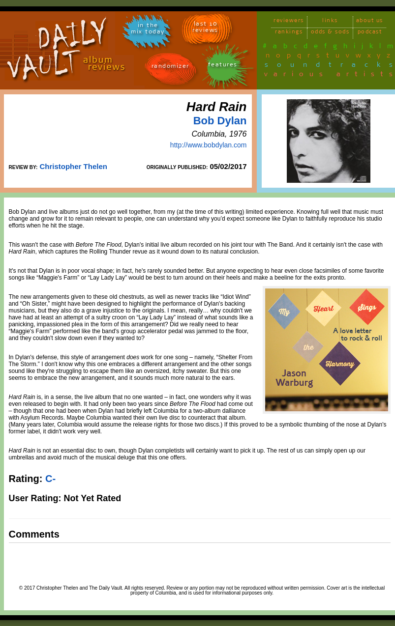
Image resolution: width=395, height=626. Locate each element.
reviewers (288, 22)
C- (50, 478)
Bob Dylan (220, 120)
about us (369, 22)
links (330, 22)
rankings (289, 33)
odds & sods (330, 33)
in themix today (148, 30)
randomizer (170, 67)
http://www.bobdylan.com (208, 145)
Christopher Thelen (73, 166)
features (223, 66)
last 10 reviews (205, 28)
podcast (370, 33)
